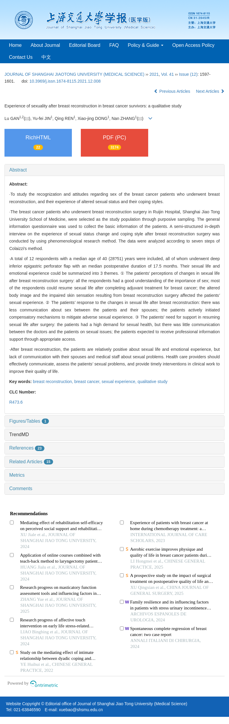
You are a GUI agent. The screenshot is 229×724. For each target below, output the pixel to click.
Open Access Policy (193, 45)
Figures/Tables (29, 421)
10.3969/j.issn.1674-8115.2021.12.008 (65, 81)
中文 (46, 57)
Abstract (18, 169)
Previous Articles (172, 91)
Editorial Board (84, 45)
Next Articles (210, 91)
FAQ (114, 45)
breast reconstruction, (53, 381)
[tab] (114, 170)
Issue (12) (188, 74)
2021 (154, 74)
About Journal (45, 45)
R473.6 (16, 402)
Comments (20, 488)
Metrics (17, 475)
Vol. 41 (167, 74)
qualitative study (152, 381)
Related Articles (31, 461)
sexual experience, (120, 381)
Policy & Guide (145, 45)
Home (15, 45)
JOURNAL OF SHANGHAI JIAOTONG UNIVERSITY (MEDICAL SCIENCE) (74, 74)
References (26, 447)
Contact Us (21, 57)
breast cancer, (88, 381)
